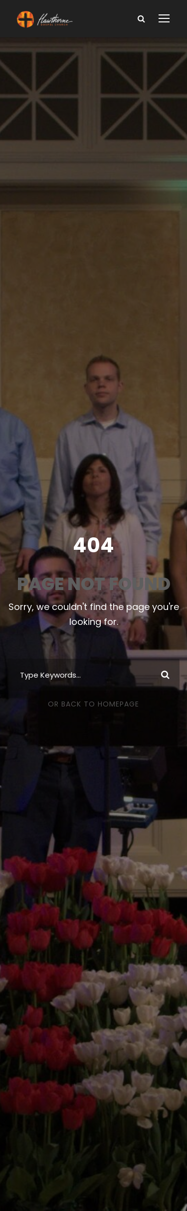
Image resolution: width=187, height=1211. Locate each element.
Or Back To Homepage (93, 704)
